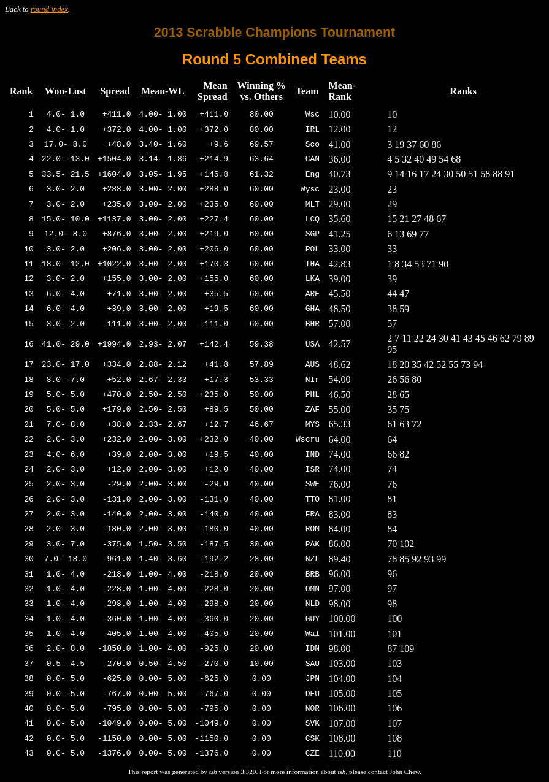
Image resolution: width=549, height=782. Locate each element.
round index (49, 9)
